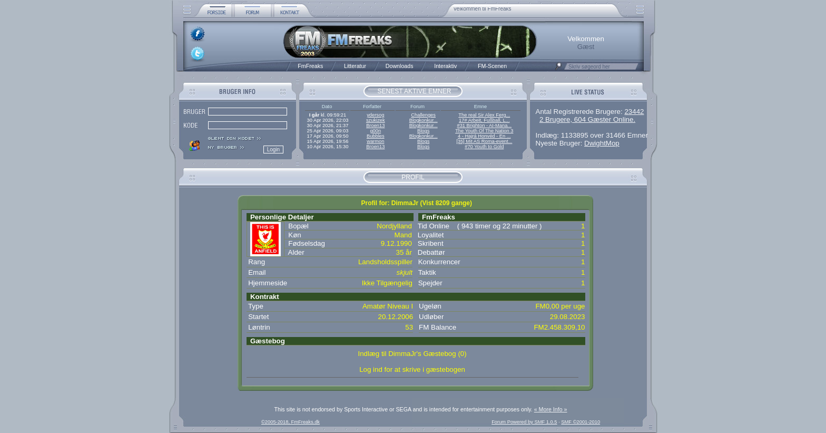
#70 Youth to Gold (484, 146)
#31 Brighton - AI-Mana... (484, 125)
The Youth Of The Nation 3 (484, 130)
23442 (634, 112)
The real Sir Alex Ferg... (484, 115)
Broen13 (375, 125)
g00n (375, 130)
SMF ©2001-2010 (580, 422)
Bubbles (376, 136)
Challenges (423, 115)
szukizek (375, 120)
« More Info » (550, 409)
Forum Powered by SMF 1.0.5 (524, 422)
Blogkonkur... (423, 120)
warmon (375, 141)
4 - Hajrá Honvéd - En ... (484, 136)
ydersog (375, 115)
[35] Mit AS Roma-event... (484, 141)
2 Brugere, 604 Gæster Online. (587, 119)
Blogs (423, 130)
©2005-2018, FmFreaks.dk (290, 422)
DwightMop (602, 143)
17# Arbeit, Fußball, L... (484, 120)
